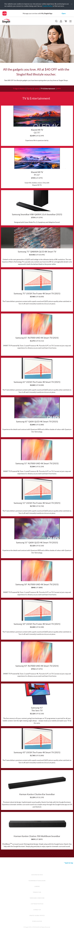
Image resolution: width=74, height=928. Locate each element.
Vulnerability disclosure (37, 880)
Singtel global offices (37, 915)
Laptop (36, 88)
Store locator (37, 921)
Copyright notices (37, 903)
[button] (71, 4)
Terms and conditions (37, 898)
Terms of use (37, 892)
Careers (37, 886)
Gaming (29, 88)
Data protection (37, 874)
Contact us (37, 909)
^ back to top (68, 863)
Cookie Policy (47, 6)
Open (64, 13)
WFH (59, 88)
